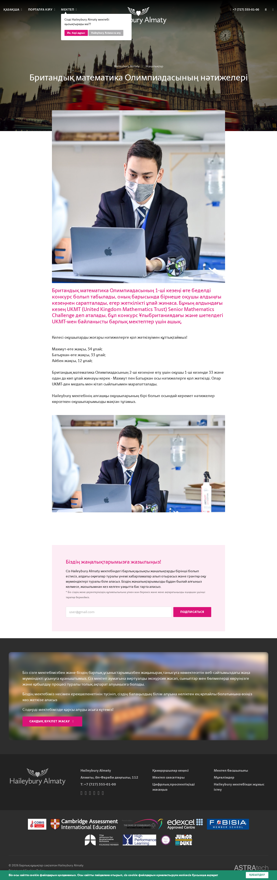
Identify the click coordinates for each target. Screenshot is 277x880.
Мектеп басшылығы (231, 770)
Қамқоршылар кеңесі (170, 770)
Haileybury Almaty (127, 66)
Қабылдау (257, 875)
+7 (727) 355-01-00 (100, 784)
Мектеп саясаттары (168, 777)
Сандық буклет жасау (51, 721)
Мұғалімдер (224, 777)
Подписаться (192, 612)
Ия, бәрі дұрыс (76, 32)
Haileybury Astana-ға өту (106, 32)
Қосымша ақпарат (205, 875)
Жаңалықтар (154, 66)
